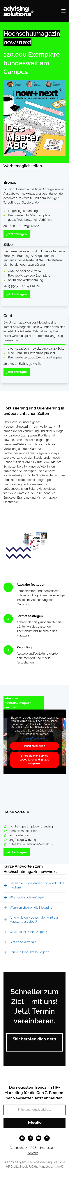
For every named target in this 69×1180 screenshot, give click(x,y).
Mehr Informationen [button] (34, 738)
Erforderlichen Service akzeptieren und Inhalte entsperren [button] (34, 759)
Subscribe (34, 1122)
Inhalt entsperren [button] (34, 745)
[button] (63, 10)
